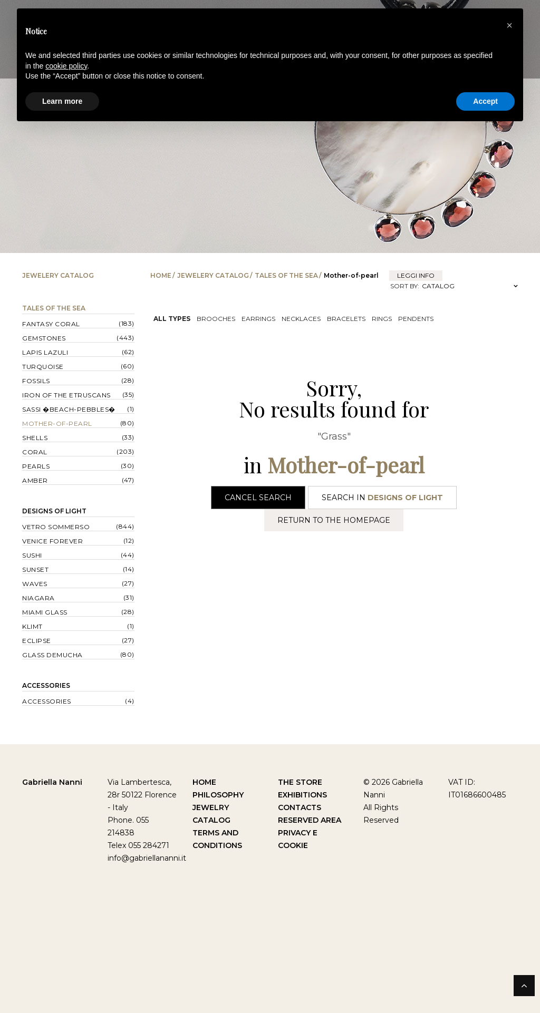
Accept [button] (485, 101)
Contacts (299, 807)
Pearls (36, 466)
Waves (34, 584)
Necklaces (301, 319)
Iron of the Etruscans (66, 395)
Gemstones (44, 338)
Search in (382, 497)
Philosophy (218, 795)
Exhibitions (302, 795)
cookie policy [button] (66, 66)
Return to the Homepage (333, 520)
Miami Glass (45, 612)
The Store (300, 782)
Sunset (35, 569)
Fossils (36, 381)
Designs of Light (54, 511)
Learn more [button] (62, 101)
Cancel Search (258, 497)
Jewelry (210, 807)
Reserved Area (309, 820)
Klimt (32, 626)
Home (160, 275)
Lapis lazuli (45, 352)
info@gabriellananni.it (147, 858)
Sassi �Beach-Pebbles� (68, 409)
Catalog (211, 820)
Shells (34, 438)
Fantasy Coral (51, 324)
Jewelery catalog (213, 275)
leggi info (416, 275)
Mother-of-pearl (57, 423)
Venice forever (52, 541)
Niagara (38, 598)
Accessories (46, 685)
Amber (35, 480)
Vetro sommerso (56, 527)
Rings (382, 319)
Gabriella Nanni (52, 782)
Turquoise (43, 367)
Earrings (258, 319)
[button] (509, 25)
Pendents (415, 319)
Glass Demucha (52, 655)
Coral (34, 452)
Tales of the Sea (286, 275)
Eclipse (36, 641)
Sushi (32, 555)
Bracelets (346, 319)
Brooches (216, 319)
